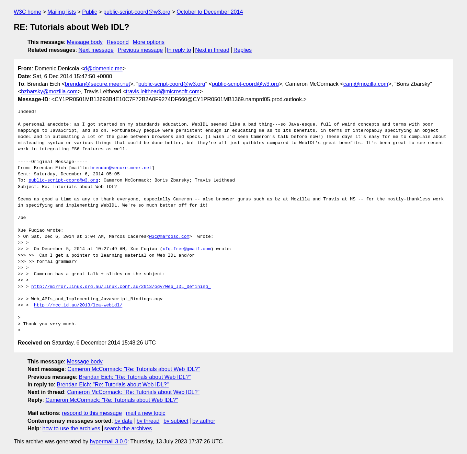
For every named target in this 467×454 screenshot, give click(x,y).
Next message (96, 50)
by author (203, 421)
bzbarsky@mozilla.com (49, 91)
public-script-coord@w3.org (136, 12)
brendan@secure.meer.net (97, 84)
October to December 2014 (209, 12)
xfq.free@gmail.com (186, 249)
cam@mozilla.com (365, 84)
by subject (175, 421)
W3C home (27, 12)
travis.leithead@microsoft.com (163, 91)
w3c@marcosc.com (169, 237)
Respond (118, 42)
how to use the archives (71, 428)
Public (89, 12)
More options (149, 42)
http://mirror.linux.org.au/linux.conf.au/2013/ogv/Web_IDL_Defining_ (121, 287)
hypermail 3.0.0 (108, 441)
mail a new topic (146, 413)
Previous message (140, 50)
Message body (85, 42)
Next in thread (212, 50)
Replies (243, 50)
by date (123, 421)
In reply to (179, 50)
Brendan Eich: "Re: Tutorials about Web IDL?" (135, 377)
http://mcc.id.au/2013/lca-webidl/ (78, 305)
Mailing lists (61, 12)
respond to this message (92, 413)
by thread (148, 421)
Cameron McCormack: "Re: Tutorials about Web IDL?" (134, 369)
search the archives (128, 428)
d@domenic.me (103, 68)
